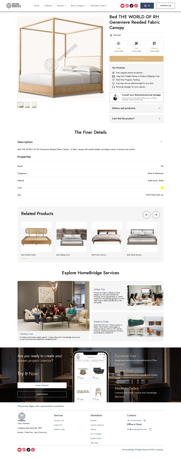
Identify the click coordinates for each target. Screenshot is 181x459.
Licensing (159, 449)
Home (36, 5)
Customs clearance (97, 425)
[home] (13, 5)
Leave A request (42, 385)
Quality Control (95, 438)
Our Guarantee (95, 434)
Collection (48, 5)
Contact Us (165, 5)
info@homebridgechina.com (137, 429)
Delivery (93, 429)
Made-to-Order (59, 429)
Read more (120, 364)
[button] (61, 5)
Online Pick (58, 425)
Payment (93, 420)
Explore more (42, 394)
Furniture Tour (59, 420)
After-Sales (94, 443)
